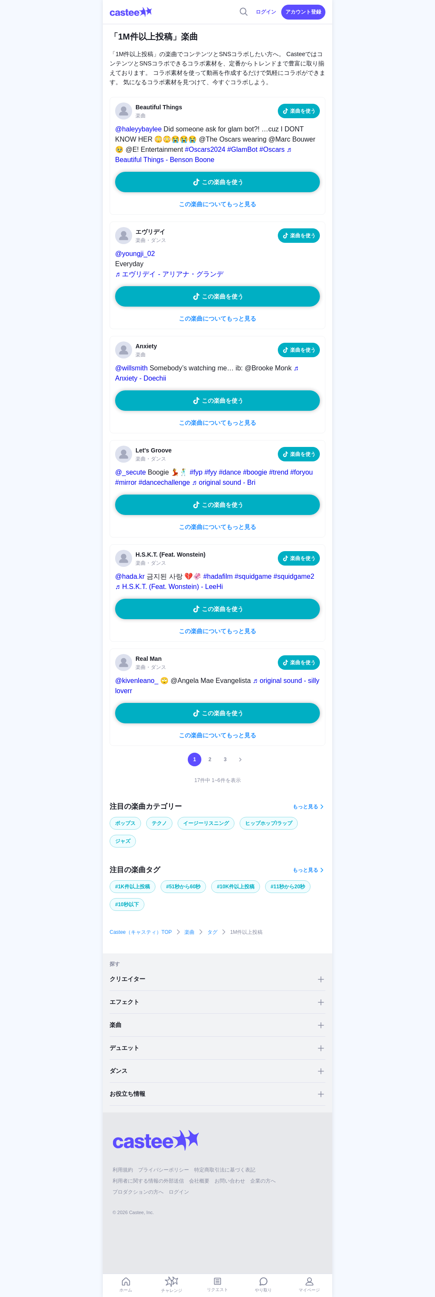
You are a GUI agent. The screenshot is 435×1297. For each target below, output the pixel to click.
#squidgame (252, 576)
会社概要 (199, 1181)
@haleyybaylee (138, 129)
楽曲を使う (303, 111)
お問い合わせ (230, 1181)
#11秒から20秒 (288, 887)
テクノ (159, 823)
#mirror (126, 482)
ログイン (266, 12)
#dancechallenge (164, 482)
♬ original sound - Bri (224, 482)
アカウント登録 (303, 12)
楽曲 (189, 932)
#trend (278, 472)
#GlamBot (242, 149)
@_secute (130, 472)
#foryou (301, 472)
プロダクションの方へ (138, 1192)
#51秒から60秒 (183, 887)
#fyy (210, 472)
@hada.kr (130, 576)
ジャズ (122, 841)
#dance (230, 472)
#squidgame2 (294, 576)
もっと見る (305, 807)
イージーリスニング (206, 823)
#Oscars (272, 149)
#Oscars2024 (205, 149)
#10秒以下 (127, 904)
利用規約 (123, 1170)
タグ (212, 932)
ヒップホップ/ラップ (268, 823)
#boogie (255, 472)
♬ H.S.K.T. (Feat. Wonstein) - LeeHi (169, 586)
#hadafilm (217, 576)
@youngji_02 (135, 253)
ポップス (125, 823)
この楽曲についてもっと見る (217, 204)
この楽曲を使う (222, 182)
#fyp (195, 472)
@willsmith (131, 368)
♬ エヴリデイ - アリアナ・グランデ (169, 274)
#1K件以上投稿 (132, 887)
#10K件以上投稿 (235, 887)
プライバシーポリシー (163, 1170)
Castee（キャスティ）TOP (141, 932)
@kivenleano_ (136, 680)
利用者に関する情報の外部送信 (148, 1181)
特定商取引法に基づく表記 (224, 1170)
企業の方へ (263, 1181)
